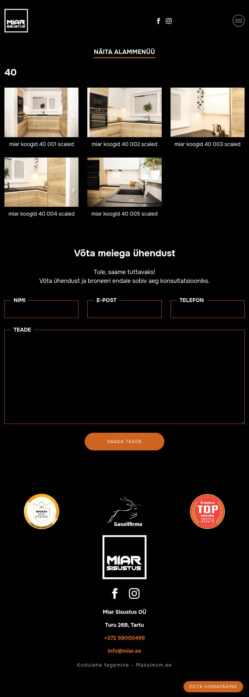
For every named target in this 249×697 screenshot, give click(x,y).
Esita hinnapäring (213, 686)
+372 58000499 (124, 638)
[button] (124, 53)
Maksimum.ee (154, 665)
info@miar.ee (124, 651)
